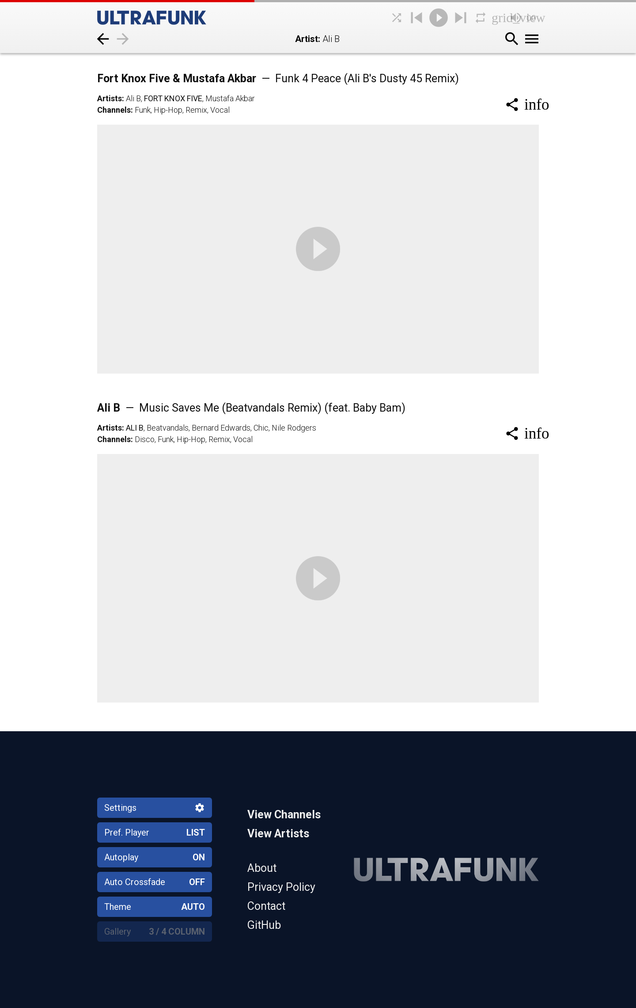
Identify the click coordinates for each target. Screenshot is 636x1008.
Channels (114, 110)
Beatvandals (168, 427)
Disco (145, 439)
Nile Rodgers (294, 427)
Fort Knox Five (173, 98)
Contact (266, 906)
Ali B (133, 98)
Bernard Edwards (221, 427)
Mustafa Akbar (230, 98)
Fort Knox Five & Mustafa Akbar (278, 78)
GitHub (264, 925)
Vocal (220, 110)
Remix (196, 110)
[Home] (172, 18)
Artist (306, 39)
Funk (143, 110)
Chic (261, 427)
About (261, 868)
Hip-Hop (168, 110)
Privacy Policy (281, 887)
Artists (109, 98)
